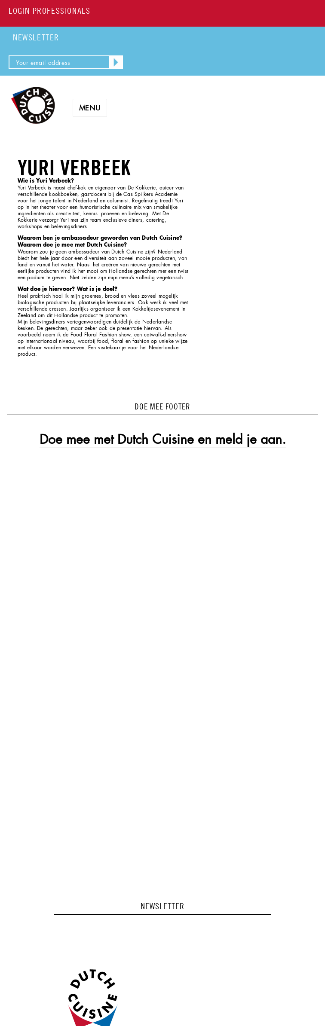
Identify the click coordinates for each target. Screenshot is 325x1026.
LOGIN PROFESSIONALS (49, 10)
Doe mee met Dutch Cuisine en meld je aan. (163, 439)
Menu (90, 108)
